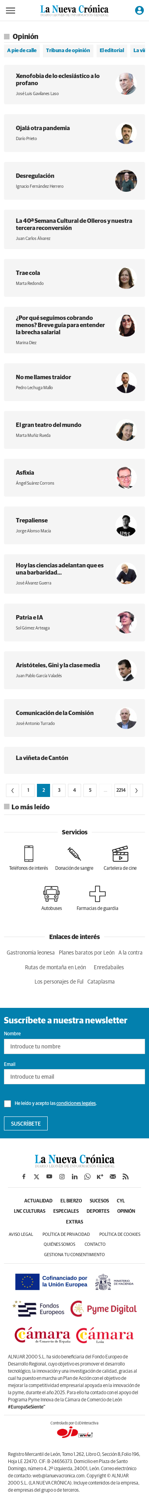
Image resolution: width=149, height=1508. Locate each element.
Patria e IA (29, 618)
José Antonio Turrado (35, 723)
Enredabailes (109, 967)
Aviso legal (21, 1234)
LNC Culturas (29, 1211)
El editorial (112, 50)
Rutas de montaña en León (55, 967)
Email (9, 1064)
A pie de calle (22, 50)
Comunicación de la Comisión (55, 713)
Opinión (126, 1211)
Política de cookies (119, 1234)
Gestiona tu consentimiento (74, 1255)
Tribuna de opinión (68, 50)
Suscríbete (26, 1124)
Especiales (66, 1211)
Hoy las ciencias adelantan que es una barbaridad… (60, 569)
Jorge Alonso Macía (33, 531)
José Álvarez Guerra (33, 583)
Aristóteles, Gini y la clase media (58, 665)
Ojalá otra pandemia (43, 128)
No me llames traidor (43, 377)
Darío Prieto (26, 138)
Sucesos (99, 1201)
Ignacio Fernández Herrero (40, 186)
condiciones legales (76, 1103)
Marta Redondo (30, 283)
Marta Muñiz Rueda (33, 435)
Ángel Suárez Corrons (35, 483)
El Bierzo (71, 1201)
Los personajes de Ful (59, 982)
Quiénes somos (59, 1244)
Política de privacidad (66, 1234)
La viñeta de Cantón (42, 758)
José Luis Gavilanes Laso (37, 94)
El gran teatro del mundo (48, 425)
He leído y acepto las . (50, 1103)
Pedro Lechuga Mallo (34, 388)
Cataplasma (101, 982)
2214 (121, 790)
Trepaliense (32, 521)
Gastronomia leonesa (31, 953)
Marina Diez (26, 343)
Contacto (95, 1244)
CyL (121, 1201)
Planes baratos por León (86, 953)
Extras (74, 1222)
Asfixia (25, 473)
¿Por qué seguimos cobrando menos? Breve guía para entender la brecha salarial (60, 325)
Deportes (98, 1211)
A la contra (130, 953)
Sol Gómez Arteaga (33, 628)
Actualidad (38, 1201)
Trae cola (28, 273)
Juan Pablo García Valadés (39, 676)
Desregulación (35, 176)
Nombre (12, 1034)
